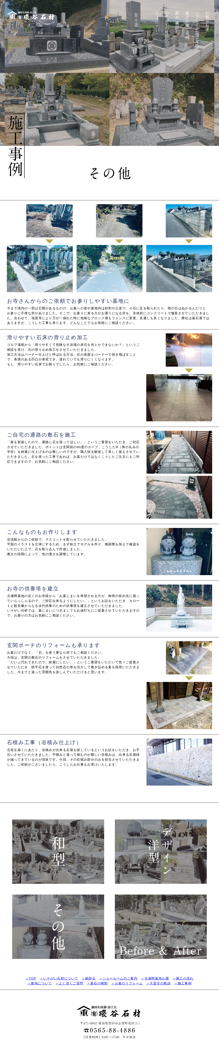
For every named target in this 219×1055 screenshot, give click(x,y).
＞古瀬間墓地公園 (155, 978)
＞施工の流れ (183, 978)
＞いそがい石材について (59, 978)
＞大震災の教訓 (158, 983)
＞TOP (30, 978)
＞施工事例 (183, 983)
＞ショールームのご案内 (118, 978)
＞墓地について (39, 983)
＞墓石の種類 (97, 983)
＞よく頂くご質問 (69, 983)
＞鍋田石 (89, 978)
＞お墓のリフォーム (127, 983)
